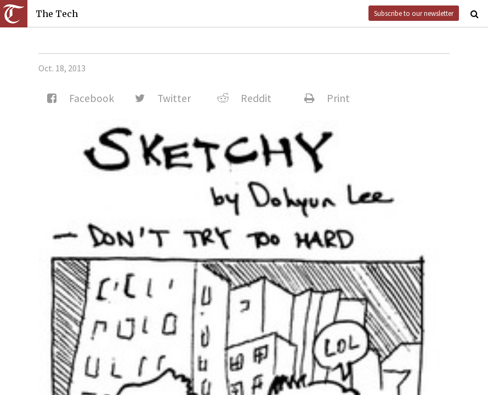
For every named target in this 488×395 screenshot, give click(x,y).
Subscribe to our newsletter (413, 13)
